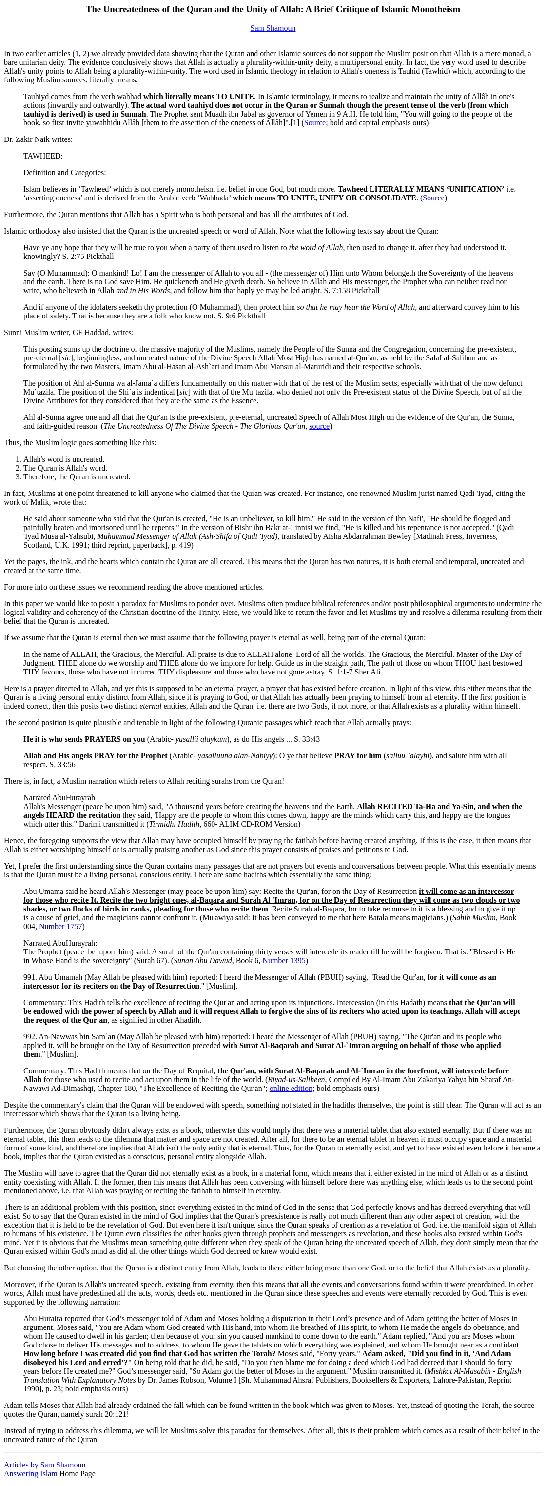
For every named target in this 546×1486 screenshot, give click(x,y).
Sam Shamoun (273, 28)
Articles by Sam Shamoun (45, 1465)
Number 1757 (60, 926)
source (319, 426)
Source (315, 123)
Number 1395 (283, 960)
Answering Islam (31, 1473)
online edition (291, 1088)
